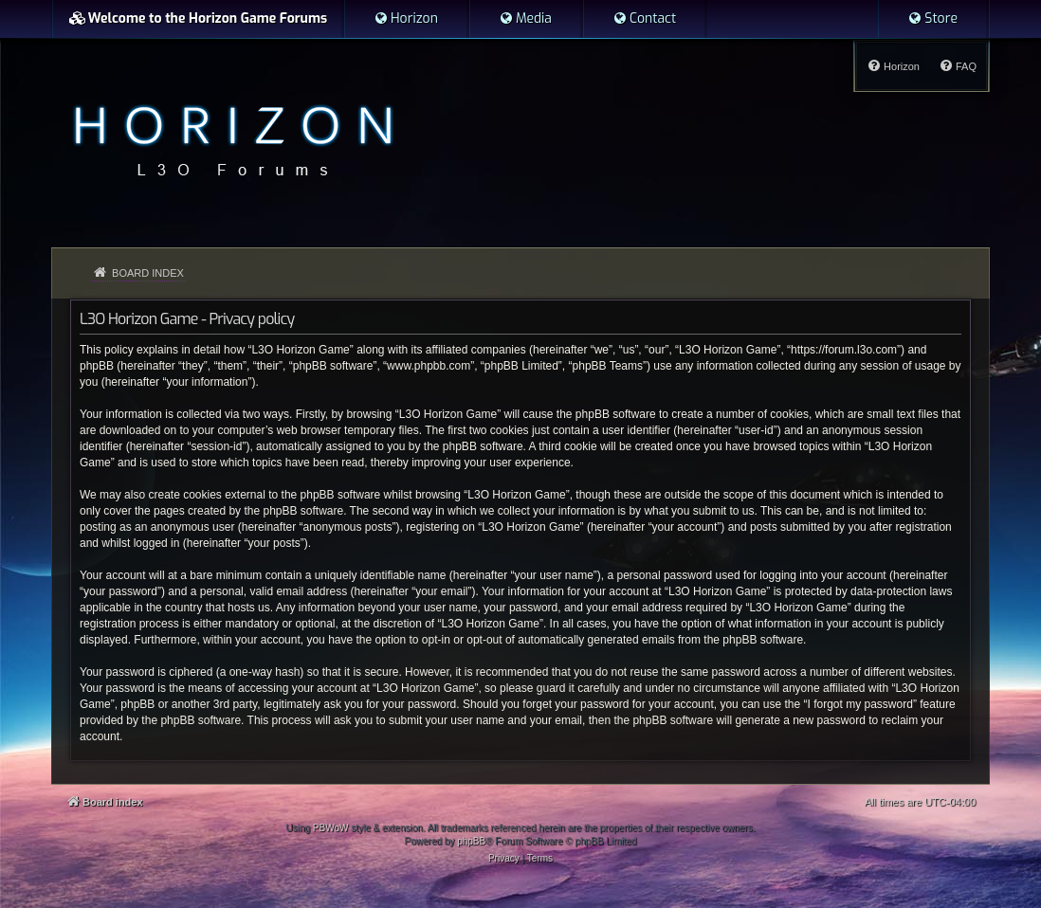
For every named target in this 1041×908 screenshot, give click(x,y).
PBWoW (331, 828)
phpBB (471, 841)
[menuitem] (405, 19)
